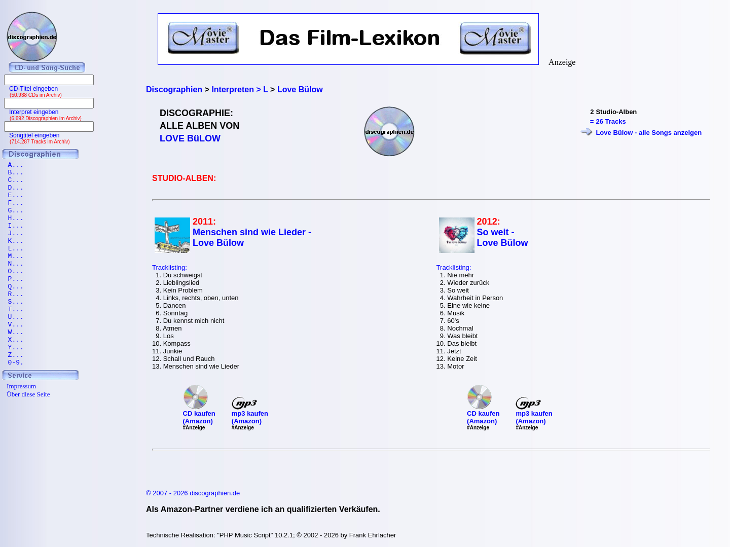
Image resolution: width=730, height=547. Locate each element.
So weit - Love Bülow (502, 237)
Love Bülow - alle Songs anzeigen (649, 132)
